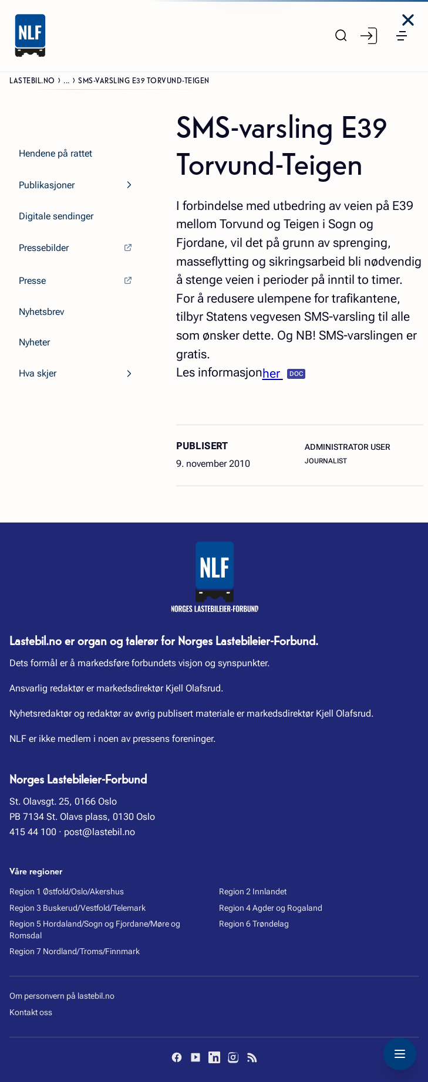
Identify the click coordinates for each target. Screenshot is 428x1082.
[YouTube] (195, 1057)
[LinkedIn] (214, 1057)
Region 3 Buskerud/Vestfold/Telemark (77, 908)
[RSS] (252, 1057)
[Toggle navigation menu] (399, 1053)
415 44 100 (32, 831)
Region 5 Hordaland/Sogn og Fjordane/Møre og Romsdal (94, 929)
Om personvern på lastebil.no (61, 995)
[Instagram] (233, 1057)
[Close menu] (408, 20)
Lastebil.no (32, 79)
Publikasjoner (47, 185)
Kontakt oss (30, 1012)
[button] (401, 36)
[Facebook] (177, 1057)
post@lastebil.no (99, 831)
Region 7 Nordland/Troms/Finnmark (74, 951)
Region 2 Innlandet (253, 891)
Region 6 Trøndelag (254, 923)
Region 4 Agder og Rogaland (270, 908)
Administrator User (347, 447)
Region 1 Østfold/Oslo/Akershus (66, 891)
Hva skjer (37, 373)
